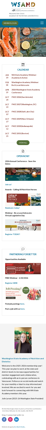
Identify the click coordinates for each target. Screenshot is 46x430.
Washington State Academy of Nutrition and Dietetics (24, 409)
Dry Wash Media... (20, 427)
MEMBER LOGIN (10, 23)
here (22, 304)
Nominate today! (12, 208)
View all (23, 143)
